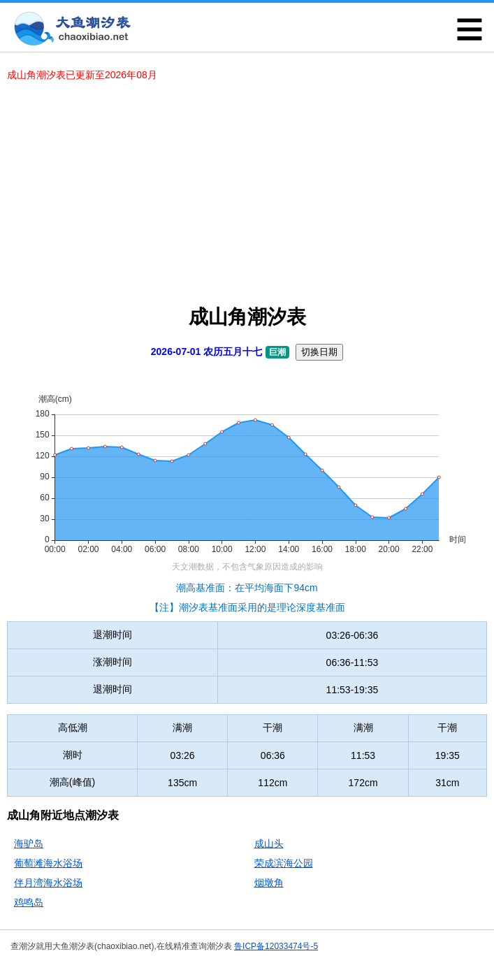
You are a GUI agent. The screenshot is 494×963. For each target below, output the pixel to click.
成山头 (269, 843)
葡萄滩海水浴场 (48, 863)
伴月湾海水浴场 (48, 882)
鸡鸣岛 (28, 902)
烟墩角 (269, 882)
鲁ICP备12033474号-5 (276, 946)
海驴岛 (28, 843)
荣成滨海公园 (283, 863)
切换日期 (319, 352)
